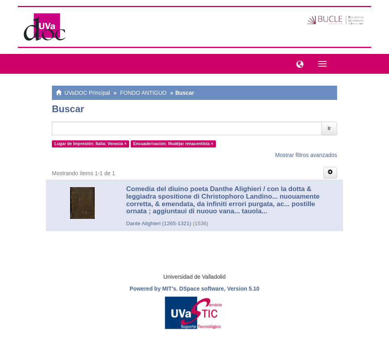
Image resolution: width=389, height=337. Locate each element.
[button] (298, 63)
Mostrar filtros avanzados (306, 155)
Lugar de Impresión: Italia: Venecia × (90, 143)
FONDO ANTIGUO (143, 93)
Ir (329, 128)
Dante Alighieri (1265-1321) (158, 223)
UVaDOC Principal (87, 93)
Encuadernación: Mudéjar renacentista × (173, 143)
